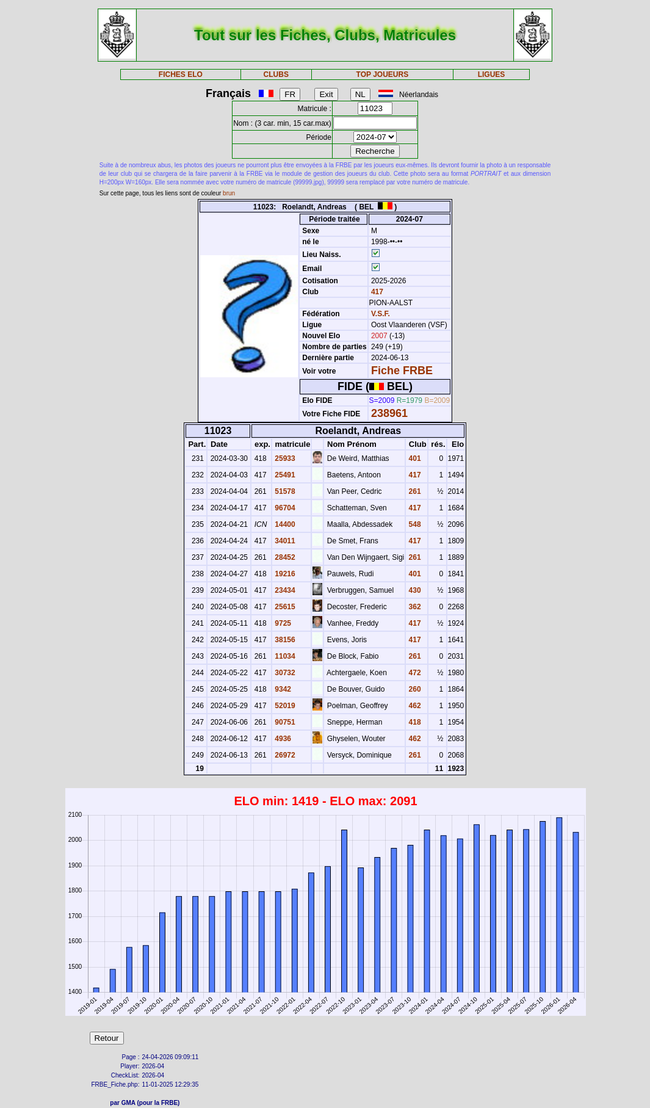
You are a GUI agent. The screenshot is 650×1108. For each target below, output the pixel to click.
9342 (282, 689)
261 (413, 491)
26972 (284, 755)
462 (413, 705)
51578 (284, 491)
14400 (284, 524)
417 (376, 292)
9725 (282, 623)
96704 (284, 508)
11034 (284, 656)
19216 (284, 574)
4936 (282, 738)
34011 (284, 541)
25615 (284, 607)
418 (413, 722)
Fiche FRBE (402, 370)
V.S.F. (380, 314)
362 (413, 607)
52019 (284, 705)
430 (413, 590)
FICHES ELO (181, 74)
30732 (284, 672)
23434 (284, 590)
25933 (284, 458)
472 (413, 672)
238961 (389, 413)
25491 (284, 475)
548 (413, 524)
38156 (284, 639)
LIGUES (491, 74)
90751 (284, 722)
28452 (284, 557)
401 (413, 458)
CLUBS (276, 74)
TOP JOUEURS (382, 74)
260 (413, 689)
